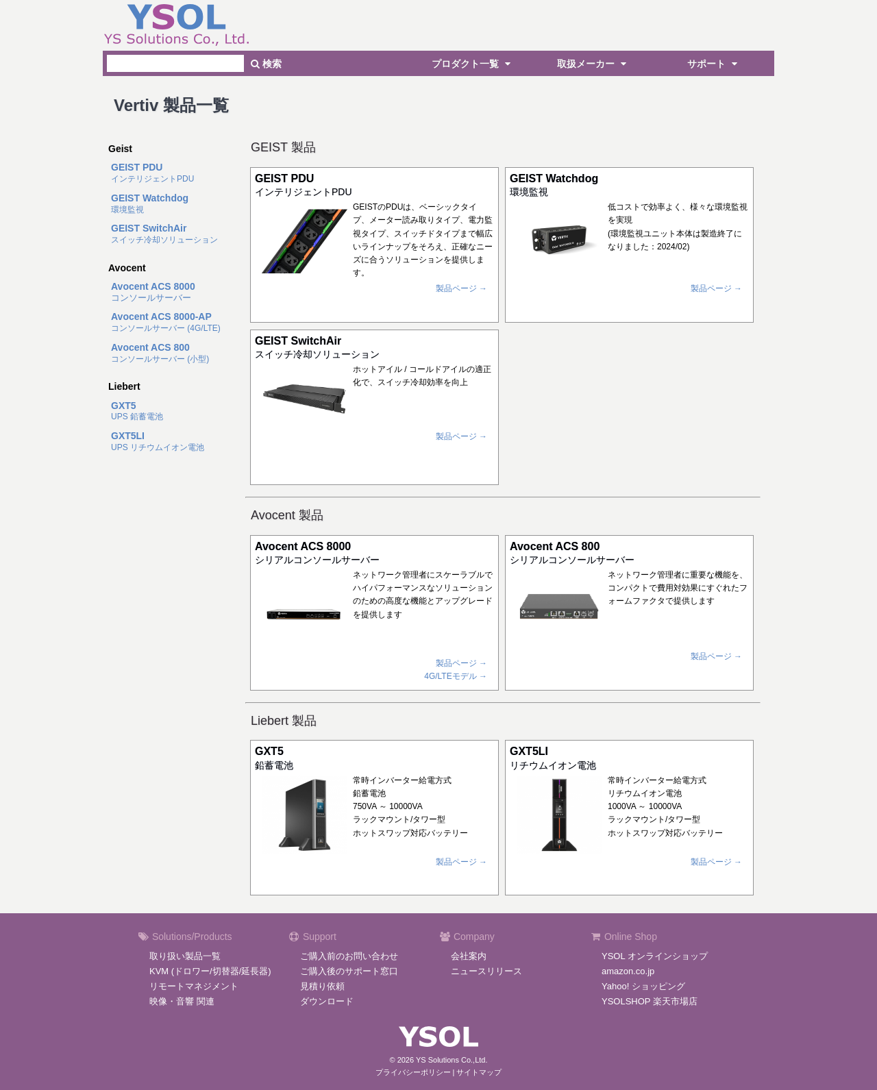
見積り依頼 (322, 986)
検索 (266, 63)
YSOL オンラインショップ (655, 956)
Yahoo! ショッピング (643, 986)
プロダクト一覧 (473, 63)
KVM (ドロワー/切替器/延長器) (210, 971)
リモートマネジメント (193, 986)
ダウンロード (327, 1001)
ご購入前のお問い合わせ (349, 956)
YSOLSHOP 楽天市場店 (649, 1001)
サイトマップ (479, 1072)
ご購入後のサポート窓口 (349, 971)
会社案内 (468, 956)
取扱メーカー (593, 63)
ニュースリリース (486, 971)
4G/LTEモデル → (455, 676)
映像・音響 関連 (181, 1001)
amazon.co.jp (628, 971)
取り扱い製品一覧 (185, 956)
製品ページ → (461, 288)
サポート (714, 63)
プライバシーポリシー (413, 1072)
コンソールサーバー (153, 292)
